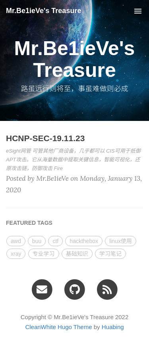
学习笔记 (110, 254)
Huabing (113, 327)
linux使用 (120, 241)
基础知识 (77, 254)
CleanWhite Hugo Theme (58, 327)
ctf (55, 241)
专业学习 (44, 254)
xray (16, 254)
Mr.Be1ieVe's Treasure (43, 11)
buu (36, 241)
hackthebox (84, 241)
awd (16, 241)
